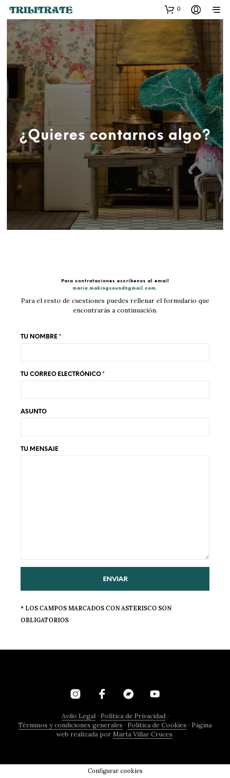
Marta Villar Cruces (142, 734)
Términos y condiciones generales (70, 725)
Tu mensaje (115, 503)
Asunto (115, 422)
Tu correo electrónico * (115, 385)
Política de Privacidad (133, 716)
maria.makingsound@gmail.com (114, 288)
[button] (173, 9)
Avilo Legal (79, 716)
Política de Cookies (157, 725)
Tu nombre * (115, 347)
